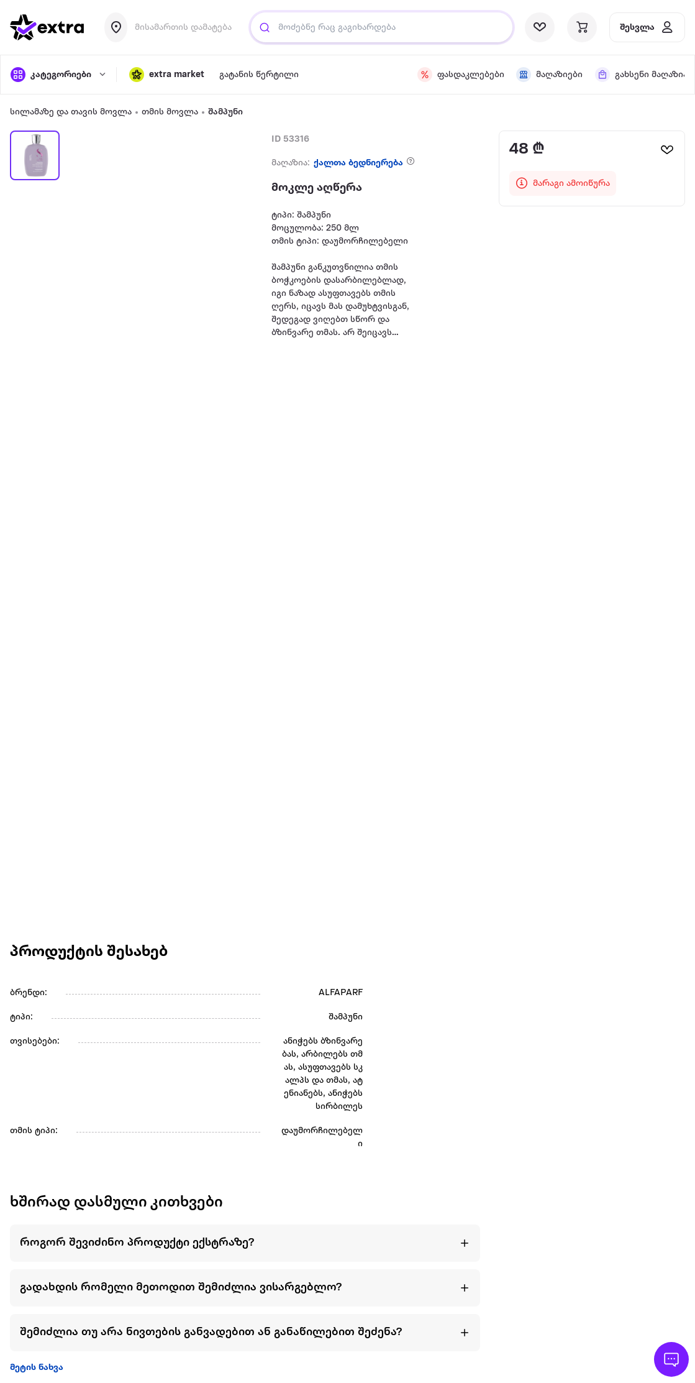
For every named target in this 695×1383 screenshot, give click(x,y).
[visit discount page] (459, 74)
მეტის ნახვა (36, 1367)
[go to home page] (47, 27)
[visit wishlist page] (540, 27)
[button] (166, 74)
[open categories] (57, 74)
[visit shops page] (548, 74)
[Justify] (264, 27)
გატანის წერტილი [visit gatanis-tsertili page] (259, 75)
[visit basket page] (582, 27)
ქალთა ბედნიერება (358, 163)
